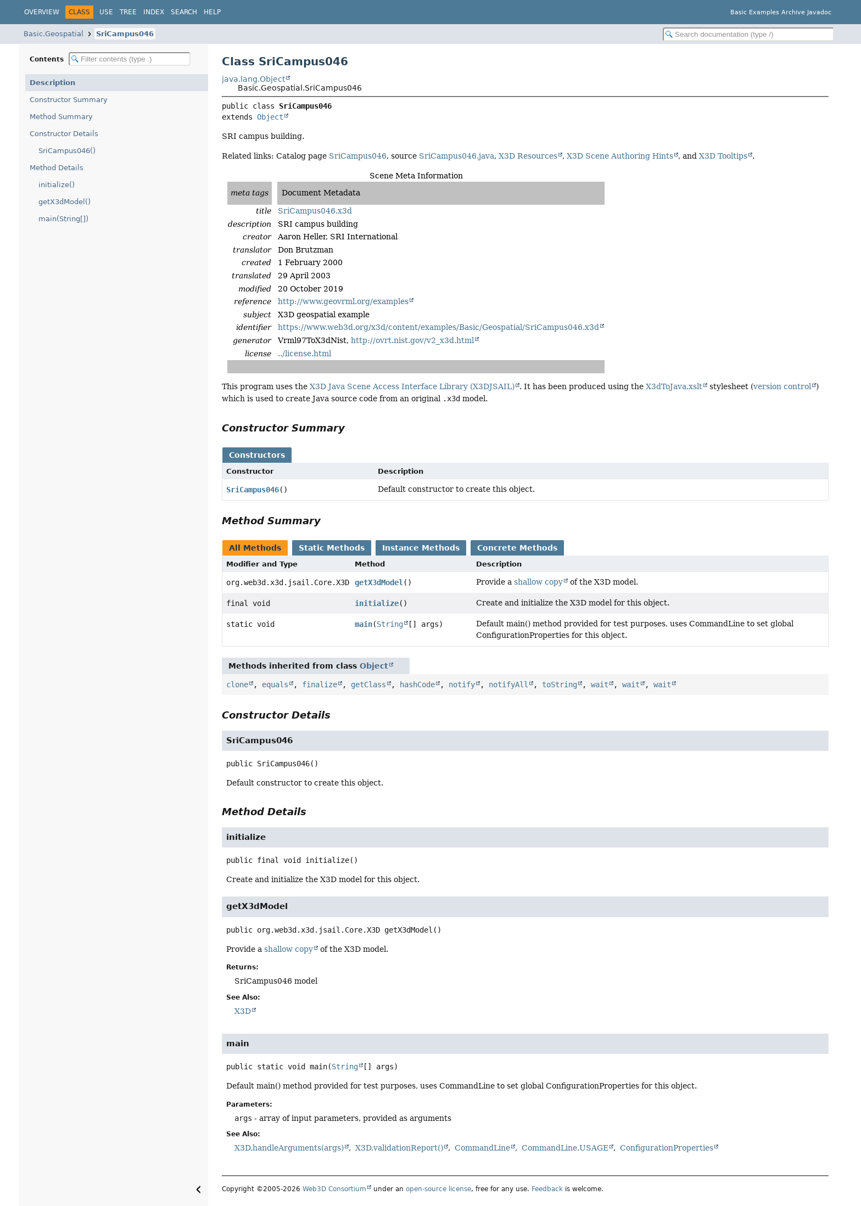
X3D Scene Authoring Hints (620, 156)
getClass (368, 684)
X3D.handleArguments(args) (289, 1147)
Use (106, 12)
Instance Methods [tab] (421, 547)
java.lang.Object (253, 79)
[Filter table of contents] (130, 59)
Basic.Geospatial (53, 34)
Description (52, 82)
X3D (242, 1011)
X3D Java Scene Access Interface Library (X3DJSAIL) (412, 386)
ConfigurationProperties (666, 1147)
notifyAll (508, 684)
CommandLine (482, 1147)
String (390, 624)
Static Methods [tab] (332, 547)
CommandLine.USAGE (565, 1147)
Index (153, 12)
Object (270, 117)
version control (782, 386)
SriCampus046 (125, 34)
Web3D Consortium (334, 1189)
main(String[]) (63, 219)
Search (184, 12)
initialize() (56, 185)
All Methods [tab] (255, 547)
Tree (128, 12)
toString (559, 684)
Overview (41, 12)
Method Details (56, 168)
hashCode (417, 684)
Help (212, 12)
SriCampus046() (67, 151)
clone (237, 684)
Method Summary (61, 117)
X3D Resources (528, 156)
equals (275, 684)
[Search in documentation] (748, 34)
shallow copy (538, 581)
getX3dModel (379, 582)
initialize (377, 603)
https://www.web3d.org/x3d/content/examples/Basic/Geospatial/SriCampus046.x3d (438, 327)
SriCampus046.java (456, 156)
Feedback (547, 1189)
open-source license (438, 1189)
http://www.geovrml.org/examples (343, 301)
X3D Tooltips (723, 156)
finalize (319, 684)
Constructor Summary (69, 100)
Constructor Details (64, 134)
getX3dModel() (64, 202)
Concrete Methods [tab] (517, 547)
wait (599, 684)
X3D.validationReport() (399, 1147)
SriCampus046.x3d (315, 210)
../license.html (304, 353)
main (363, 624)
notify (462, 684)
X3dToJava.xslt (674, 386)
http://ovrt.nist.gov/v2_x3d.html (412, 340)
